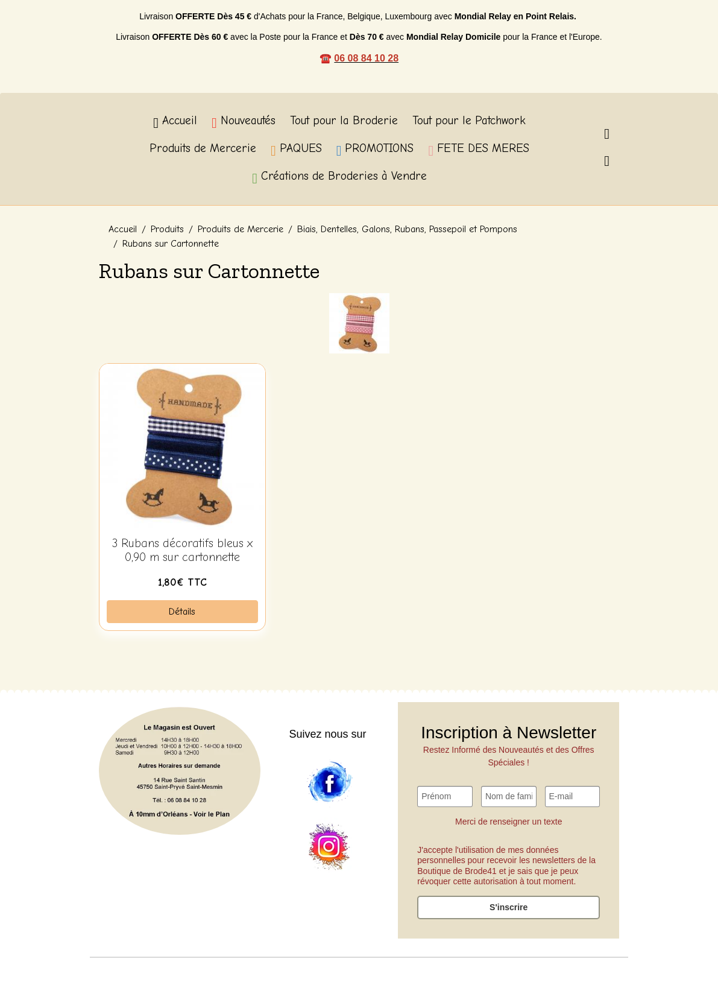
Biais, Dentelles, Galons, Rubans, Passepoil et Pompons (407, 229)
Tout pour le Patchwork (469, 120)
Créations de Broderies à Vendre (339, 177)
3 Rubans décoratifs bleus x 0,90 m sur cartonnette (182, 550)
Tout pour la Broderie (344, 120)
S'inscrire (508, 907)
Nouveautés (244, 122)
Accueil (175, 122)
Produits (167, 229)
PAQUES (296, 150)
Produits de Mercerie (203, 148)
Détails (182, 611)
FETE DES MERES (478, 150)
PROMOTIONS (375, 150)
